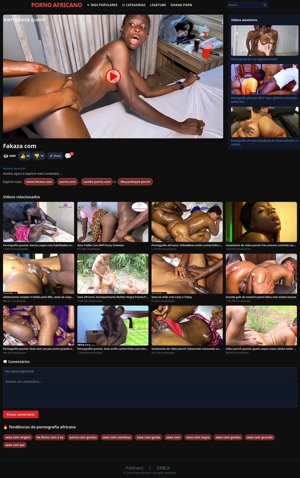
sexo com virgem (17, 437)
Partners (135, 468)
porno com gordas (83, 437)
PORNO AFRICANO (56, 5)
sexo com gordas (228, 437)
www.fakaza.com (39, 182)
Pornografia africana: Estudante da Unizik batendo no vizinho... (264, 142)
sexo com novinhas (117, 437)
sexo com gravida (260, 437)
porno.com (67, 182)
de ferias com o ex (50, 437)
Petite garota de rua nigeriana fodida (254, 59)
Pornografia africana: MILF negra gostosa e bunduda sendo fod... (264, 100)
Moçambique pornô (135, 182)
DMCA (163, 468)
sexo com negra (198, 437)
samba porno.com (97, 182)
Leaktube (158, 5)
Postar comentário (20, 414)
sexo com (173, 437)
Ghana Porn (181, 5)
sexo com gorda (148, 437)
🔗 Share (55, 156)
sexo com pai (15, 445)
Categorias (133, 5)
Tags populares (102, 5)
